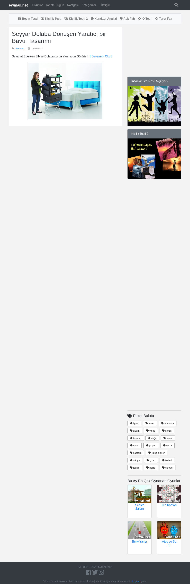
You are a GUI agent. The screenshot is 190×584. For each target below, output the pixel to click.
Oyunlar (37, 5)
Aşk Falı (127, 18)
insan (149, 423)
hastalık (135, 452)
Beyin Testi (28, 18)
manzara (167, 423)
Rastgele (73, 5)
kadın (134, 445)
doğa (152, 438)
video (150, 430)
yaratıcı (167, 467)
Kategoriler (89, 5)
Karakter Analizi (104, 18)
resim (167, 438)
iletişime (136, 581)
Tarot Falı (163, 18)
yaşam (151, 445)
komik (167, 430)
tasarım (135, 438)
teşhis (135, 467)
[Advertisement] (65, 168)
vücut (167, 445)
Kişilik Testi (51, 18)
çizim (151, 460)
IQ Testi (145, 18)
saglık (135, 430)
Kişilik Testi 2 (76, 18)
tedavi (167, 460)
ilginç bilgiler (156, 452)
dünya (135, 460)
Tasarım (20, 48)
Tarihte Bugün (55, 5)
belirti (150, 467)
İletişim (106, 5)
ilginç (134, 423)
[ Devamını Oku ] (100, 56)
